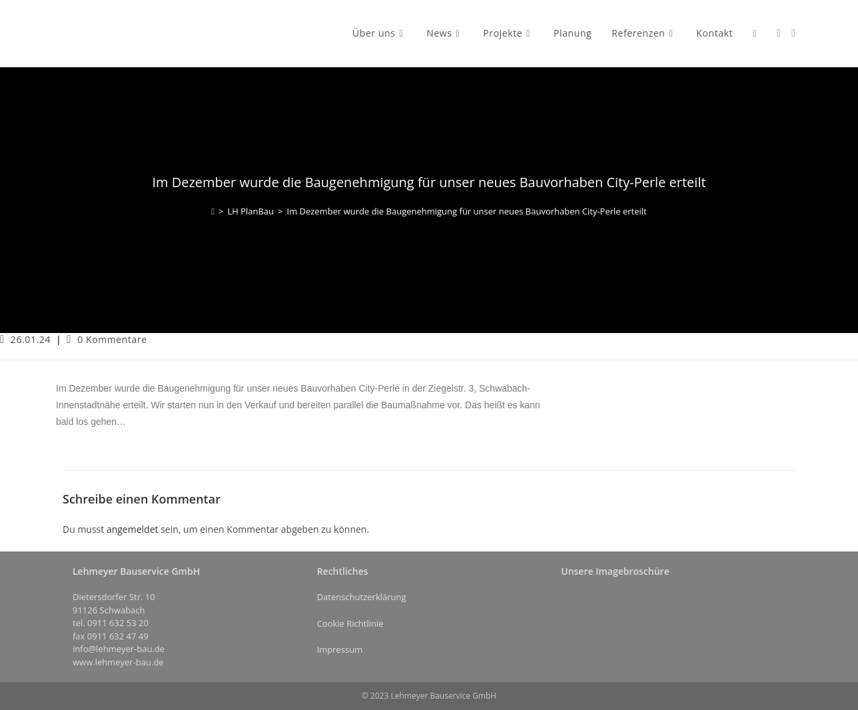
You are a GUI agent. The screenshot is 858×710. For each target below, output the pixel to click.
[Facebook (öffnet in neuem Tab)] (778, 33)
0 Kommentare (112, 339)
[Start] (212, 211)
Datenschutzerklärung (361, 597)
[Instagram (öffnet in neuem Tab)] (793, 33)
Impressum (340, 649)
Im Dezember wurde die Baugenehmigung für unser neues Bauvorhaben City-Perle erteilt (467, 211)
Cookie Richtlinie (350, 623)
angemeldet (133, 529)
